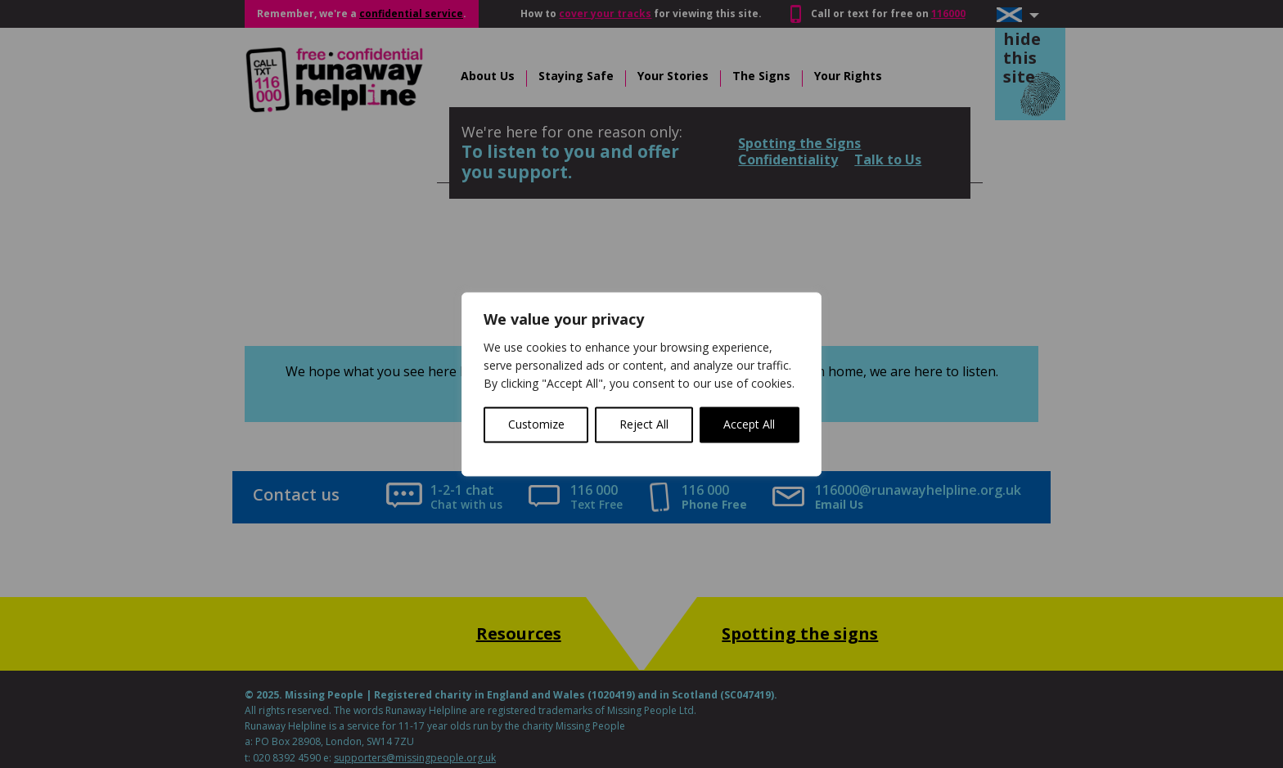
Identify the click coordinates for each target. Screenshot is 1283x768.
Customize (536, 424)
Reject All (644, 424)
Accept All (749, 424)
